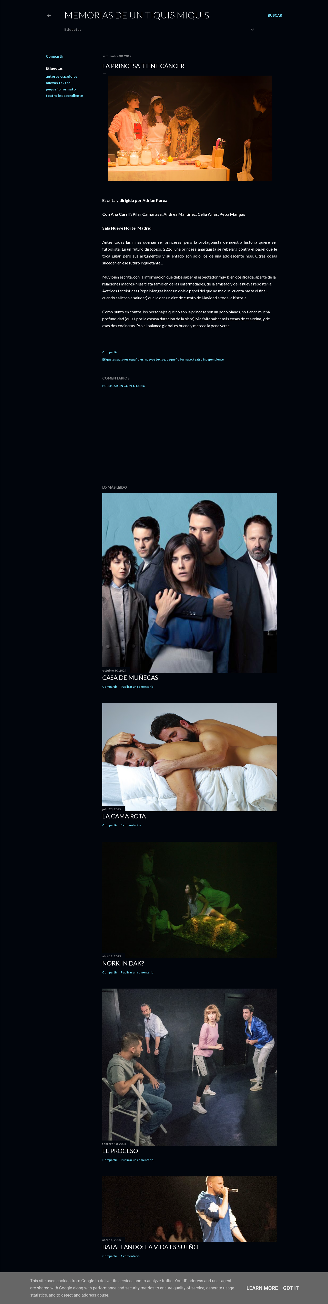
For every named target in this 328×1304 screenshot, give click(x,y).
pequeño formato (61, 89)
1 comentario (130, 1256)
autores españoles (61, 76)
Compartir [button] (55, 56)
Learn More (262, 1288)
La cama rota (124, 816)
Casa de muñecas (130, 677)
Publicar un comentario (123, 386)
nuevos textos (58, 82)
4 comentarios (131, 825)
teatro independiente (64, 95)
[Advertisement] (189, 436)
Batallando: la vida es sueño (150, 1246)
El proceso (120, 1150)
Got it (291, 1288)
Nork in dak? (123, 963)
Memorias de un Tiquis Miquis (136, 14)
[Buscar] (275, 15)
